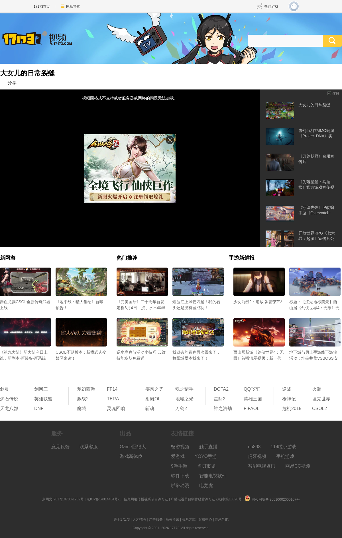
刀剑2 (181, 408)
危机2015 (292, 408)
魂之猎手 (184, 389)
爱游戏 (178, 456)
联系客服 (89, 446)
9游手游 (179, 466)
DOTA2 (221, 389)
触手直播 (208, 446)
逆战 (286, 389)
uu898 (254, 446)
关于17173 (121, 519)
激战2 (83, 398)
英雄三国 (253, 398)
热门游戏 (271, 7)
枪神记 (289, 398)
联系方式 (189, 519)
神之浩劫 (223, 408)
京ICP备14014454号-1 (104, 499)
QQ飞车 (252, 389)
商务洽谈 (172, 519)
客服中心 (205, 519)
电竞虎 (206, 485)
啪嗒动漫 (180, 485)
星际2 (219, 398)
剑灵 (4, 389)
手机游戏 (285, 456)
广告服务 (156, 519)
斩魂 (149, 408)
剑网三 (41, 389)
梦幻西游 (86, 389)
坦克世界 (321, 398)
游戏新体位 (131, 456)
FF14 (112, 389)
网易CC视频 (297, 466)
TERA (113, 398)
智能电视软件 (213, 475)
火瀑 (316, 389)
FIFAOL (251, 408)
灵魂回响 (116, 408)
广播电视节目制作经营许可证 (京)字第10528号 (206, 499)
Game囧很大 (133, 446)
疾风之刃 (154, 389)
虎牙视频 (257, 456)
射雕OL (152, 398)
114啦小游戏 (284, 446)
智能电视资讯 (261, 466)
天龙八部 (9, 408)
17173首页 (42, 7)
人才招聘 (139, 519)
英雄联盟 (43, 398)
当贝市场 (206, 466)
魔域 (81, 408)
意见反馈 (60, 446)
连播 (335, 93)
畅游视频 (180, 446)
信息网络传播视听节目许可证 (146, 499)
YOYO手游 (206, 456)
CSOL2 (319, 408)
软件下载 (180, 475)
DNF (39, 408)
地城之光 (184, 398)
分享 (12, 82)
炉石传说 (9, 398)
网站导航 (73, 7)
